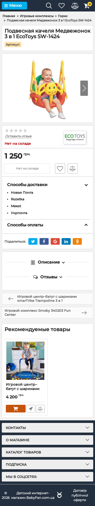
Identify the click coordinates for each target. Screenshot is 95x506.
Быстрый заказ (30, 408)
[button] (84, 88)
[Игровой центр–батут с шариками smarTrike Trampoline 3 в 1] (25, 361)
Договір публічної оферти (79, 495)
